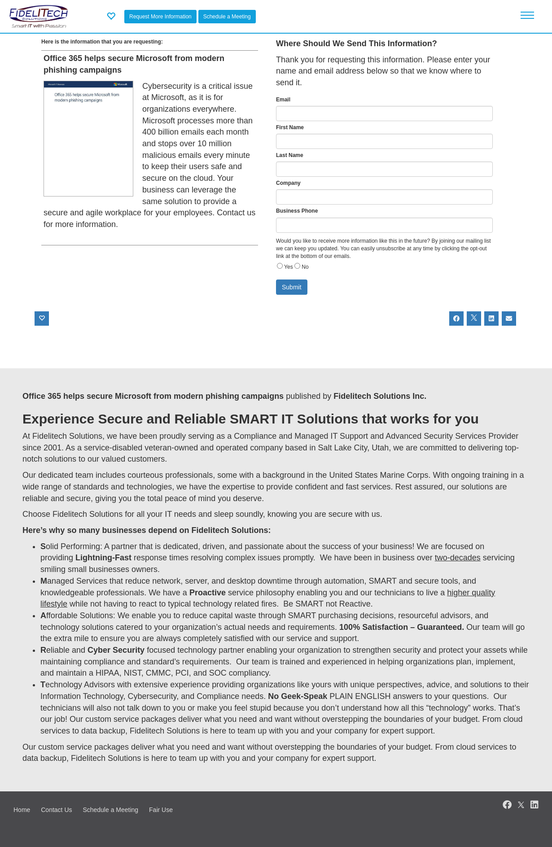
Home (21, 809)
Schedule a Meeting (227, 16)
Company (288, 183)
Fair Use (161, 809)
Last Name (289, 155)
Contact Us (56, 809)
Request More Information (160, 16)
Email (283, 99)
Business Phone (297, 211)
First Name (290, 127)
